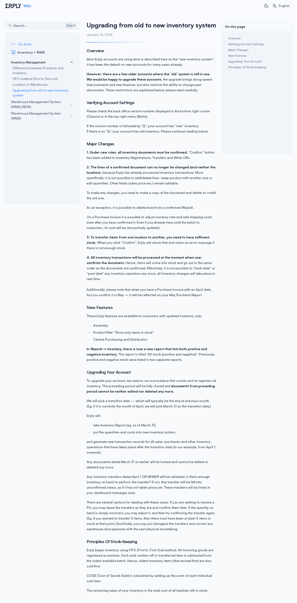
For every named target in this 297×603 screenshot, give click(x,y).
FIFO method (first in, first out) (35, 79)
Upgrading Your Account (245, 61)
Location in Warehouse (30, 84)
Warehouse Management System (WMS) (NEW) (42, 104)
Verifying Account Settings (246, 44)
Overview (234, 38)
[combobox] (281, 5)
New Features (237, 55)
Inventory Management (42, 62)
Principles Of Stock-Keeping (247, 67)
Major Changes (238, 50)
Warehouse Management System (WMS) (42, 115)
